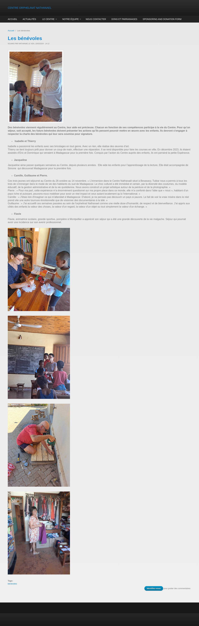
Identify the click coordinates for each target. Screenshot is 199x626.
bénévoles (12, 584)
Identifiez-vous (154, 588)
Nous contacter (96, 19)
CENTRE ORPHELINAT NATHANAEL (29, 7)
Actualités (29, 19)
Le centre (48, 19)
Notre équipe (70, 19)
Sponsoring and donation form (162, 19)
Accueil (12, 19)
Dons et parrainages (124, 19)
